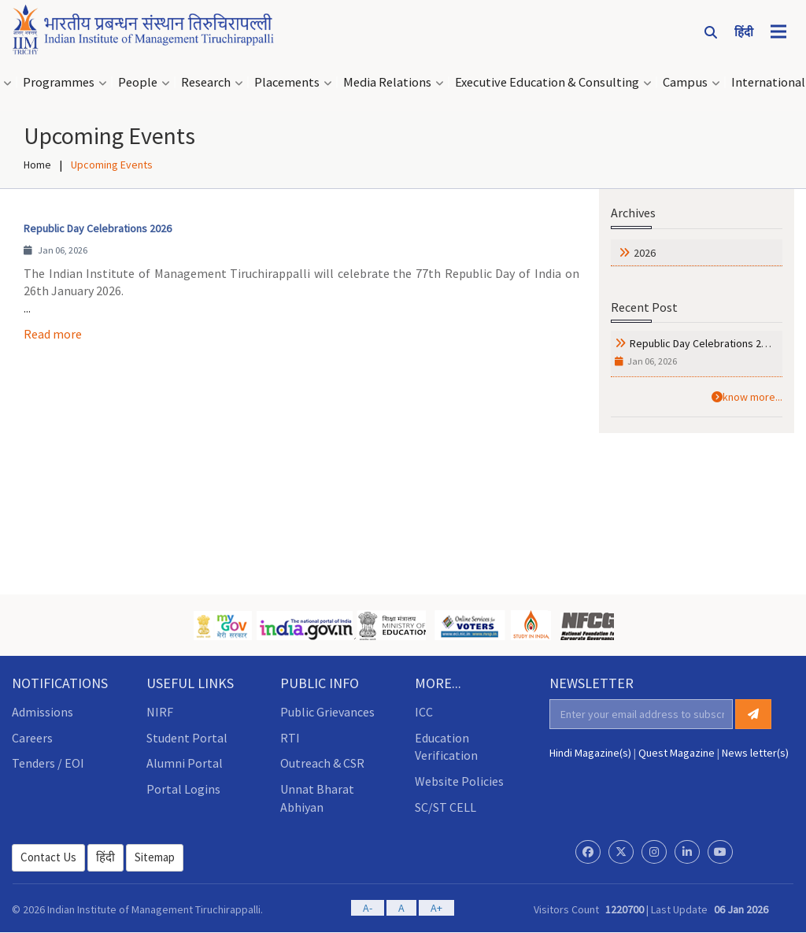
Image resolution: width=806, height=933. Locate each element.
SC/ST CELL (445, 807)
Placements (287, 82)
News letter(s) (755, 753)
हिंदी (105, 857)
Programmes (58, 82)
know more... (747, 397)
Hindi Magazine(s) (590, 753)
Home (37, 164)
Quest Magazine (676, 753)
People (137, 82)
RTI (290, 738)
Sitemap (155, 857)
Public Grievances (327, 712)
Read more (53, 334)
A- (367, 908)
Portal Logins (183, 789)
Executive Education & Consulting (547, 82)
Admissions (42, 712)
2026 (645, 253)
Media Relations (387, 82)
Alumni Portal (184, 763)
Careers (32, 738)
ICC (424, 712)
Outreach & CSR (322, 763)
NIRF (159, 712)
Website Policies (459, 781)
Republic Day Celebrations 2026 (704, 343)
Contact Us (48, 857)
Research (206, 82)
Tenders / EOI (48, 763)
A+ (436, 908)
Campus (685, 82)
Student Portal (186, 738)
